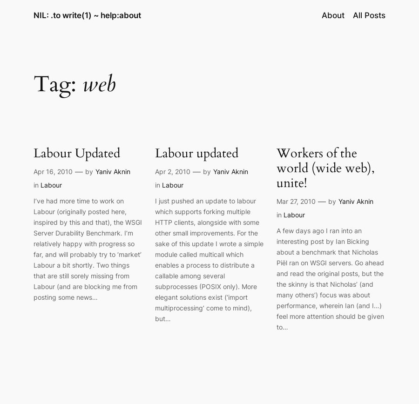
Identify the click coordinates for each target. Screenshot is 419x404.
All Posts (369, 15)
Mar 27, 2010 (296, 201)
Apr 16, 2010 (53, 171)
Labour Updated (77, 153)
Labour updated (196, 153)
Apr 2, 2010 (172, 171)
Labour (51, 185)
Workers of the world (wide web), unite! (326, 168)
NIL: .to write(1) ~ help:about (87, 15)
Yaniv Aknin (112, 171)
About (333, 15)
